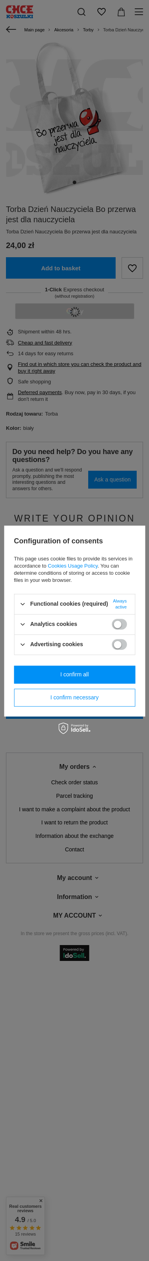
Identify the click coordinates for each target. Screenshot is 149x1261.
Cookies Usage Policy (72, 566)
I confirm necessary (74, 697)
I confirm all (74, 674)
